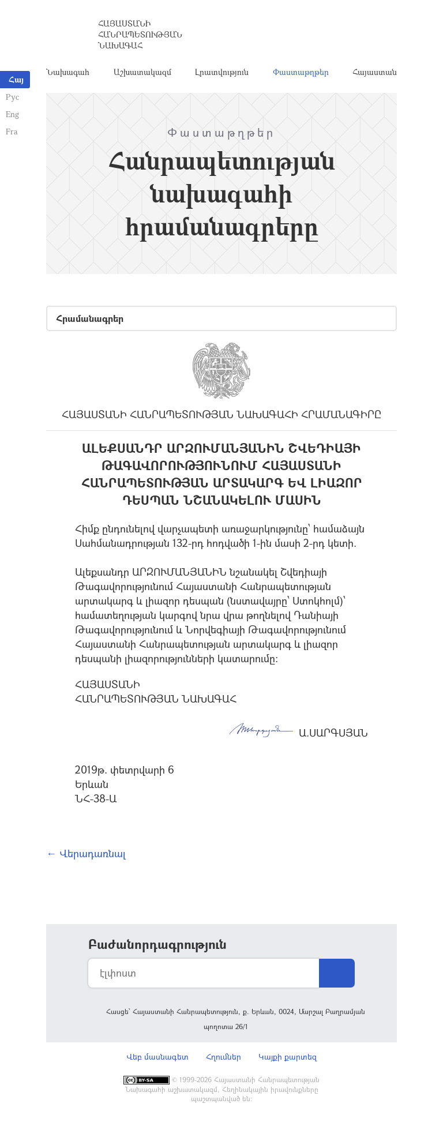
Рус (12, 96)
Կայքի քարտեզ (287, 1056)
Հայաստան (374, 71)
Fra (12, 131)
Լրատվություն (222, 71)
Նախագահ (67, 71)
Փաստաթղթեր (301, 71)
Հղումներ (223, 1056)
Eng (12, 113)
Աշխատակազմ (142, 71)
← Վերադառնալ (86, 853)
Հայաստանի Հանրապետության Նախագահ (140, 34)
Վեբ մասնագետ (157, 1056)
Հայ (16, 79)
